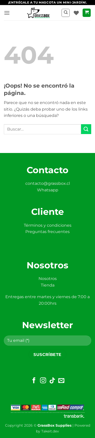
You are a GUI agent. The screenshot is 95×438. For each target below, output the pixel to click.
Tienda (47, 285)
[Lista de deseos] (76, 12)
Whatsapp (47, 190)
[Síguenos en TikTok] (52, 380)
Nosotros (48, 278)
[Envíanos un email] (61, 380)
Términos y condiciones (47, 225)
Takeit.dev (50, 431)
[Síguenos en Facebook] (34, 380)
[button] (7, 13)
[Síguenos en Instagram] (43, 380)
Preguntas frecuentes (47, 231)
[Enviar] (86, 129)
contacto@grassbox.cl (47, 183)
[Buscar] (66, 13)
